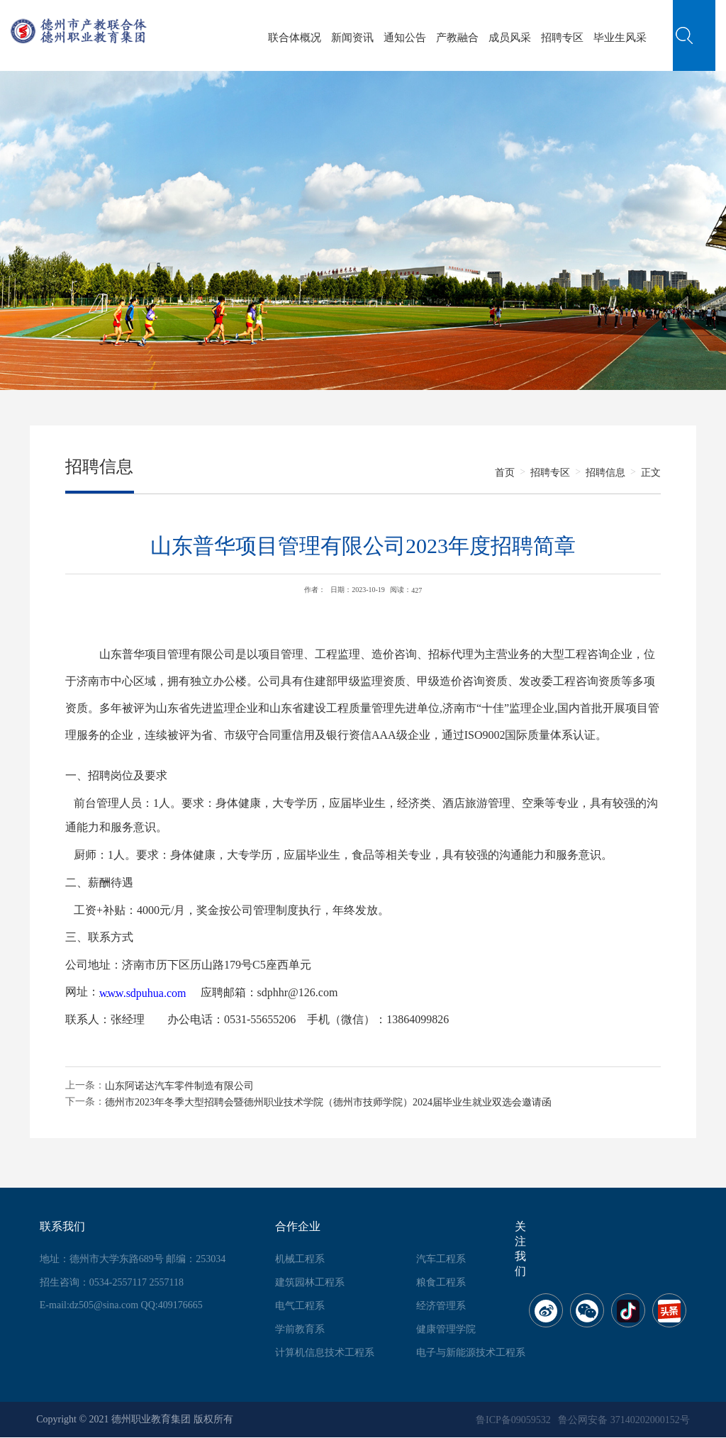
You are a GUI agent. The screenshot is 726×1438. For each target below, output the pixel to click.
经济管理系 (441, 1305)
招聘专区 (562, 37)
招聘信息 (605, 472)
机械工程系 (300, 1259)
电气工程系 (300, 1305)
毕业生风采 (620, 37)
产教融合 (457, 37)
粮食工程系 (441, 1282)
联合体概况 (294, 37)
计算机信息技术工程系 (324, 1352)
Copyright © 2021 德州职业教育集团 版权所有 (134, 1419)
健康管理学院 (446, 1329)
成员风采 (509, 37)
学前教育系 (300, 1329)
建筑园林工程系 (310, 1282)
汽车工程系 (441, 1259)
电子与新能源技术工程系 (470, 1352)
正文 (651, 472)
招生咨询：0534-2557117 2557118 (112, 1282)
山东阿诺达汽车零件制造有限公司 (179, 1086)
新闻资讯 (352, 37)
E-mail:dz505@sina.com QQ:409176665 (121, 1305)
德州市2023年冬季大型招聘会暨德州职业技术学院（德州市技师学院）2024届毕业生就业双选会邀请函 (328, 1101)
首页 (505, 472)
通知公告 (405, 37)
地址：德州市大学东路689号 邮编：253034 (133, 1259)
